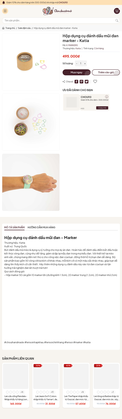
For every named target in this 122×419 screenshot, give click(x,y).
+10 (52, 392)
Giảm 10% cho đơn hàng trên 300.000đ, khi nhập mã (37, 2)
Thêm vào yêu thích (95, 81)
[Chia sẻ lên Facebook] (76, 81)
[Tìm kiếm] (116, 20)
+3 (112, 392)
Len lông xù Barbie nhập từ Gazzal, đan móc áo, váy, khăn (106, 399)
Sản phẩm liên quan (18, 358)
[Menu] (5, 11)
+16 (22, 392)
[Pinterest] (81, 81)
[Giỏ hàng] (117, 11)
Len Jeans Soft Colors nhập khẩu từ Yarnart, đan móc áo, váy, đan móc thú (45, 399)
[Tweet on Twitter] (86, 81)
